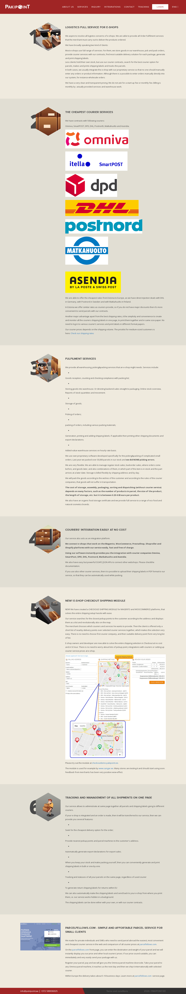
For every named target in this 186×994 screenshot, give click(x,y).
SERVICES (82, 7)
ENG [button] (175, 7)
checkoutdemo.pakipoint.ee (105, 763)
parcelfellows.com (148, 944)
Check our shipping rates (82, 333)
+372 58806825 (49, 991)
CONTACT (129, 7)
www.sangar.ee (106, 768)
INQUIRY (96, 7)
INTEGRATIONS (112, 7)
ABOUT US (68, 7)
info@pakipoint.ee (29, 991)
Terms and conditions (117, 991)
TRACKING (143, 7)
